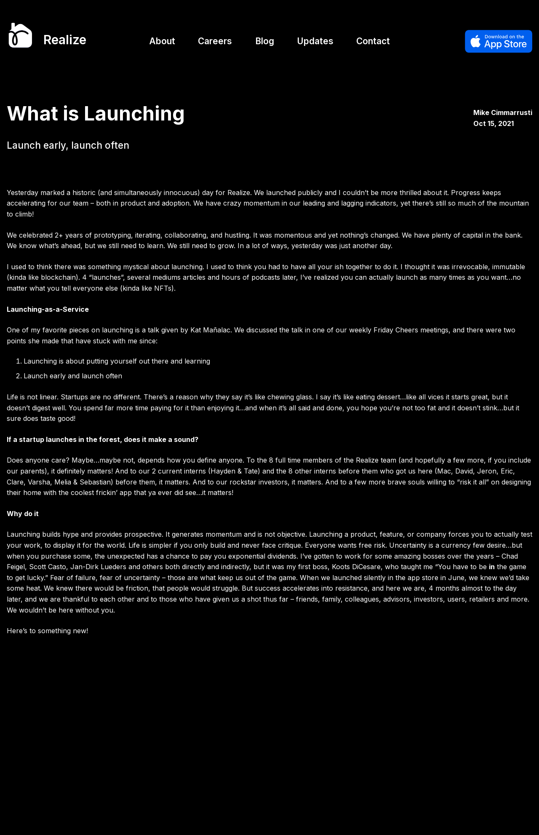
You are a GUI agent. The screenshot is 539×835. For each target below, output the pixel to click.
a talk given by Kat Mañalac (186, 330)
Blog (264, 41)
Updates (315, 41)
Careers (215, 41)
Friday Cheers (396, 330)
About (162, 41)
